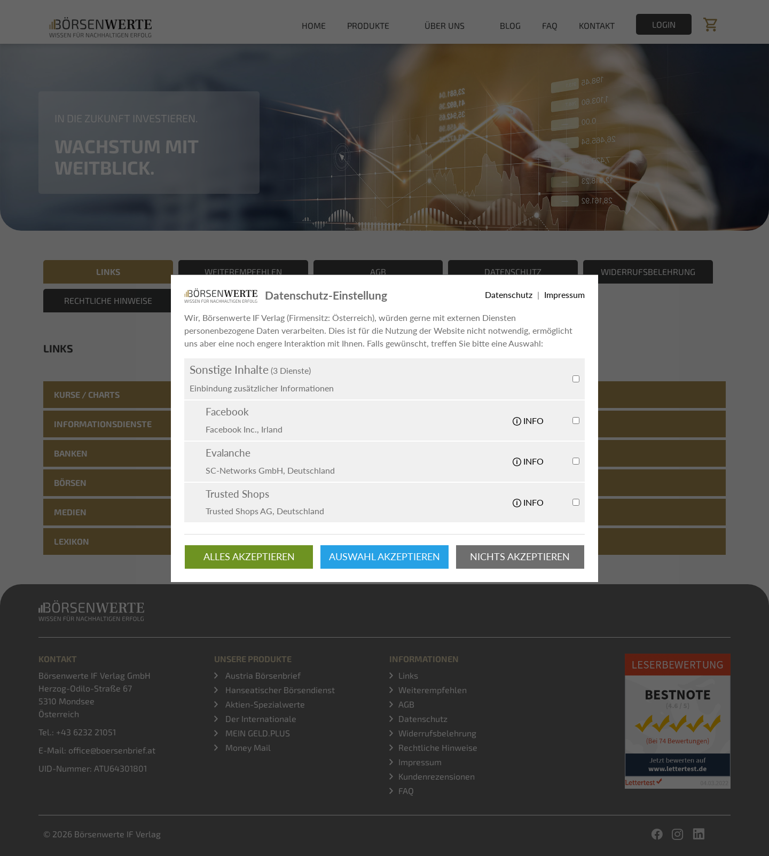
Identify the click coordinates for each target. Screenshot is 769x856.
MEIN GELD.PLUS (256, 733)
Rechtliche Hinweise (437, 747)
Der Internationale (259, 718)
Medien (70, 512)
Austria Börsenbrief (262, 675)
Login (664, 24)
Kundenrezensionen (436, 776)
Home (314, 25)
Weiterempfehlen (432, 690)
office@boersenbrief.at (111, 750)
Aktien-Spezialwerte (264, 704)
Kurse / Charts (87, 394)
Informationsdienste (103, 424)
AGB (406, 704)
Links (408, 675)
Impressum (420, 762)
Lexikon (71, 541)
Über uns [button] (445, 25)
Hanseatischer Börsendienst (279, 690)
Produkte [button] (368, 25)
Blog (510, 25)
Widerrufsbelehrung (437, 733)
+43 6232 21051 (86, 732)
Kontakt (597, 25)
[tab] (384, 394)
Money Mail (247, 747)
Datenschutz (423, 718)
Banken (71, 453)
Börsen (70, 482)
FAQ (550, 25)
